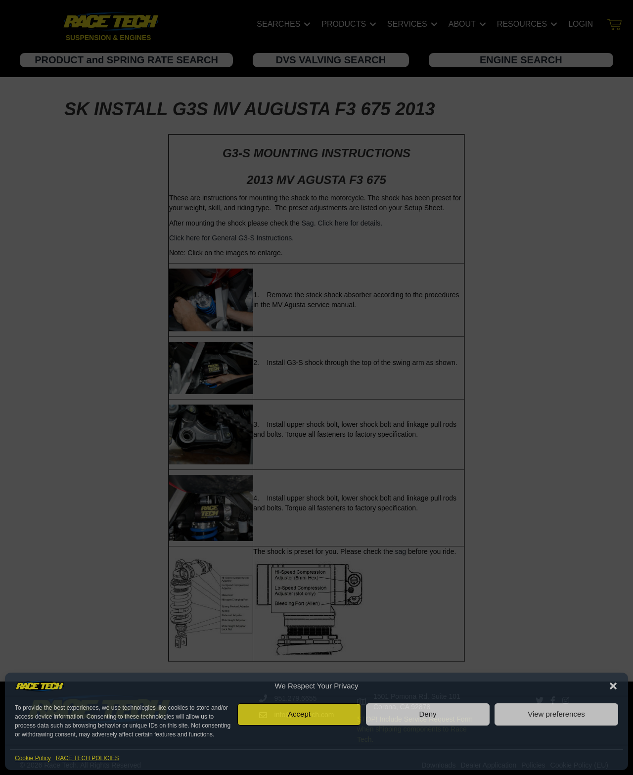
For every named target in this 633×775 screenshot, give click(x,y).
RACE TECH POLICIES (87, 758)
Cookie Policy (33, 758)
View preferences (556, 714)
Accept (299, 714)
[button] (613, 686)
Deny (427, 714)
